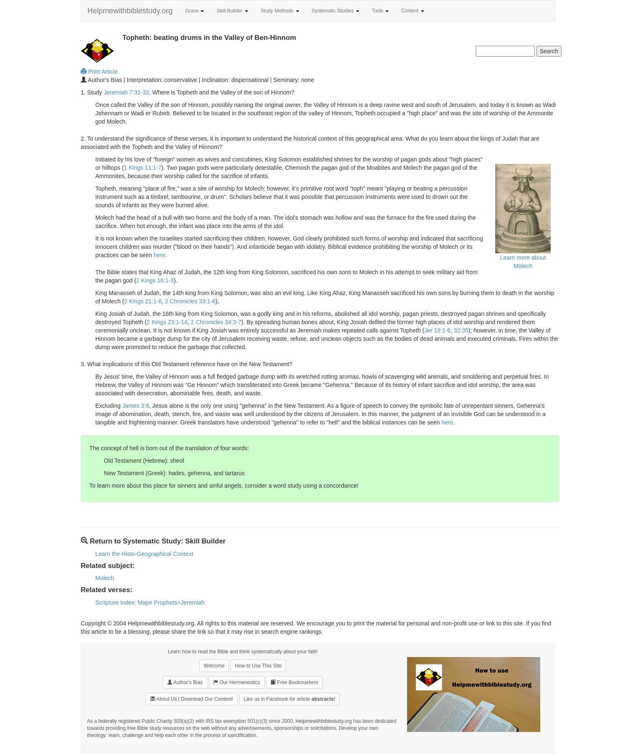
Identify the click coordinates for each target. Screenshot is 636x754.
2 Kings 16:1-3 (155, 280)
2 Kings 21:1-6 (142, 301)
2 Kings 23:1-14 (167, 322)
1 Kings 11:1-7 (142, 167)
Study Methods (280, 11)
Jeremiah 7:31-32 (126, 92)
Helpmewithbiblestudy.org (130, 11)
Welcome (214, 666)
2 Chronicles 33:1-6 (190, 301)
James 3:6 (135, 405)
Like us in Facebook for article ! (289, 699)
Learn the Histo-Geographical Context (144, 554)
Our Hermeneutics (236, 682)
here (159, 255)
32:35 (461, 330)
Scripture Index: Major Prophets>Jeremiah (150, 602)
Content (412, 11)
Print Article (99, 71)
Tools (380, 11)
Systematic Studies (335, 11)
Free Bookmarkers (294, 682)
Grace (194, 11)
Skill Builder (232, 11)
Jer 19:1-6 (437, 330)
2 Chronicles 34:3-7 (216, 322)
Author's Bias (185, 682)
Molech (104, 578)
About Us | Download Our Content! (191, 699)
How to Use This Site (258, 666)
